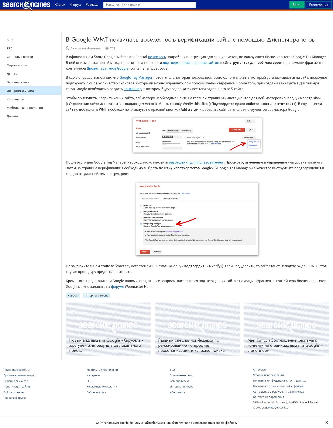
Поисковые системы (16, 370)
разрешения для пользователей (196, 162)
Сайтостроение (13, 392)
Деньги (12, 73)
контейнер (133, 88)
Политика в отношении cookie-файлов (278, 386)
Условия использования (268, 375)
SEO (10, 40)
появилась (157, 56)
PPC (10, 48)
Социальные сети (20, 57)
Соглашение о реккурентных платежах (278, 391)
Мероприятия (17, 65)
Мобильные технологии (25, 107)
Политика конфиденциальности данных (279, 380)
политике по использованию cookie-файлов (205, 423)
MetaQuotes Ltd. (278, 407)
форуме (117, 286)
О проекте (260, 369)
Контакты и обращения (268, 397)
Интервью (93, 375)
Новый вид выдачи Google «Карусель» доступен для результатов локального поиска (106, 345)
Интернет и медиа (20, 90)
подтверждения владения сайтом (191, 62)
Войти (297, 4)
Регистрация (318, 4)
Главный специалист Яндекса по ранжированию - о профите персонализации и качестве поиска (191, 345)
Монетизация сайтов (17, 386)
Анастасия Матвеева (86, 48)
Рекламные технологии (102, 386)
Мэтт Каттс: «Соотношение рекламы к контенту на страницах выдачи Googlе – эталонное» (285, 345)
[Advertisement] (166, 21)
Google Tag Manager (136, 77)
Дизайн (12, 116)
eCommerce (15, 99)
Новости (73, 295)
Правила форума (14, 398)
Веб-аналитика (18, 82)
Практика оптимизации (18, 375)
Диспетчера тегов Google (107, 68)
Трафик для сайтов (15, 381)
